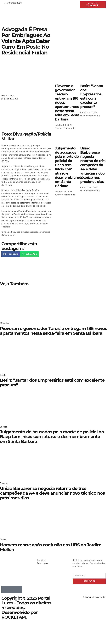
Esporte (4, 483)
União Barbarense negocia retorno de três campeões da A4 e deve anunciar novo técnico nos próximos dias (92, 165)
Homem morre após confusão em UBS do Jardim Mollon (50, 547)
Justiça (3, 426)
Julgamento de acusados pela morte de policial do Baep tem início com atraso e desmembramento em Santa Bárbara (71, 167)
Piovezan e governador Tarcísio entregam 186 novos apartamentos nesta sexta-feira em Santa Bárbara (53, 331)
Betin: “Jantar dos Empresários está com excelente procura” (91, 96)
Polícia (3, 539)
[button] (10, 254)
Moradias (4, 323)
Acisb (3, 375)
